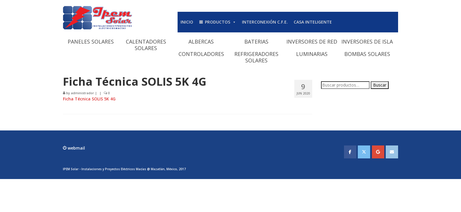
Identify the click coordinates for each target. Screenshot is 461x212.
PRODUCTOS (220, 22)
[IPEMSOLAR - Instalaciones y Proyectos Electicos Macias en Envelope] (392, 151)
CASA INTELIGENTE (313, 22)
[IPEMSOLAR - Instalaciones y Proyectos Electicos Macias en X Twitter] (364, 151)
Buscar (379, 85)
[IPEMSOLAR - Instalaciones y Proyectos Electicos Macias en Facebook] (350, 151)
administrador (82, 93)
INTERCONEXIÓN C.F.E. (265, 22)
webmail (75, 148)
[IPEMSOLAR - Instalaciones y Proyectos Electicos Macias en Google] (378, 151)
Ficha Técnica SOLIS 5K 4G (89, 99)
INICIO (187, 22)
